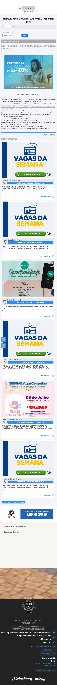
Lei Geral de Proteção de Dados (45, 670)
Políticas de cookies (50, 665)
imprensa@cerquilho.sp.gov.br (40, 646)
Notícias (9, 27)
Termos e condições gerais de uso (46, 664)
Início (3, 27)
